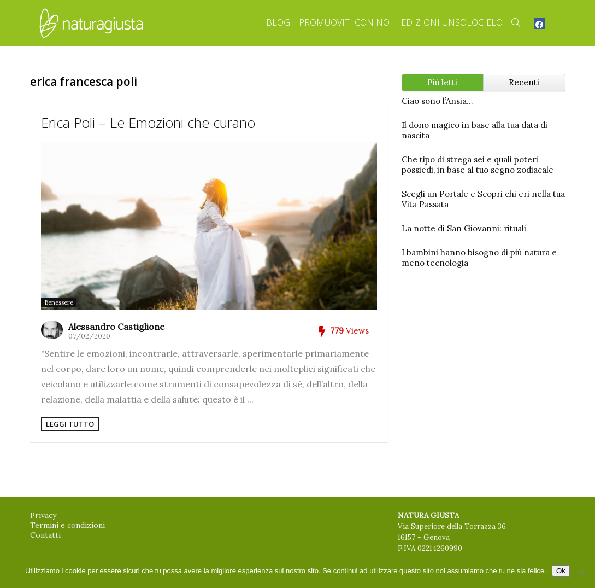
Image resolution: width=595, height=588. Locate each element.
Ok (560, 571)
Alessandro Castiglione (116, 326)
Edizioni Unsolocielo (452, 22)
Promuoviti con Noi (345, 22)
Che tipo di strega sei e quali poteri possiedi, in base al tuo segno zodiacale (477, 164)
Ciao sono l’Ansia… (437, 101)
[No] (581, 572)
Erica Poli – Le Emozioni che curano (148, 122)
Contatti (45, 535)
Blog (278, 22)
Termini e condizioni (67, 525)
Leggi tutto (70, 424)
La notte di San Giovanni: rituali (464, 228)
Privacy (43, 515)
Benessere (58, 302)
